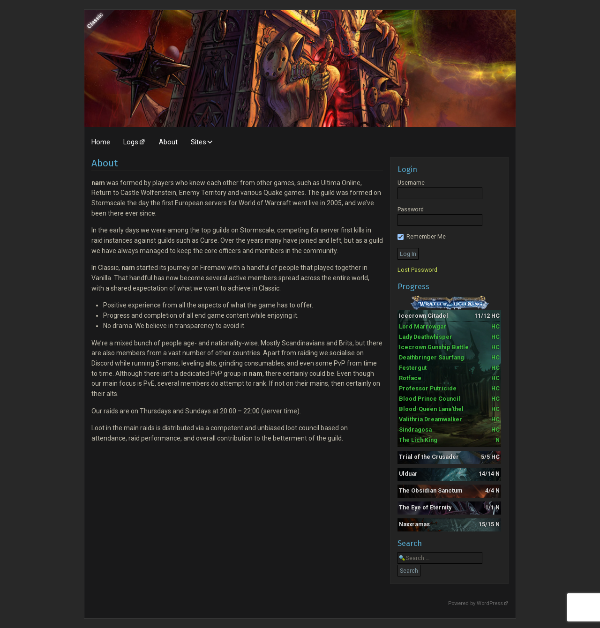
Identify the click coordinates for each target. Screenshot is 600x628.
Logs (130, 142)
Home (100, 142)
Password (411, 209)
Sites (198, 142)
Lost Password (417, 269)
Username (411, 182)
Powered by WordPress (475, 603)
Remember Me (422, 236)
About (168, 142)
